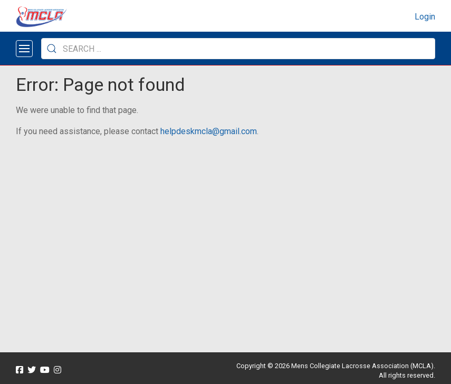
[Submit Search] (51, 48)
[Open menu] (24, 48)
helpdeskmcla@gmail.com (208, 131)
